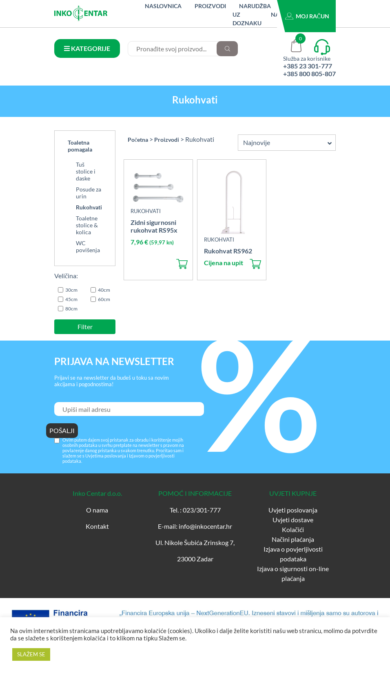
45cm (71, 299)
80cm (71, 308)
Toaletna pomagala (80, 146)
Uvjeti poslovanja (292, 510)
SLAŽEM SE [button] (31, 654)
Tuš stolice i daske (85, 171)
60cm (104, 299)
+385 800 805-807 (309, 73)
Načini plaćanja (293, 539)
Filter (85, 326)
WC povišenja (88, 246)
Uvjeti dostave (293, 519)
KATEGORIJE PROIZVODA (87, 51)
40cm (104, 290)
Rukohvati (89, 207)
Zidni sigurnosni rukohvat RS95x (154, 226)
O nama (97, 510)
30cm (71, 290)
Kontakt (97, 526)
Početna (138, 139)
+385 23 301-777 (307, 66)
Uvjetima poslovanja (105, 455)
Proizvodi (210, 5)
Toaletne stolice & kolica (87, 225)
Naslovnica (163, 5)
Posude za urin (88, 193)
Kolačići (293, 529)
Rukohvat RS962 (228, 251)
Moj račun (312, 16)
